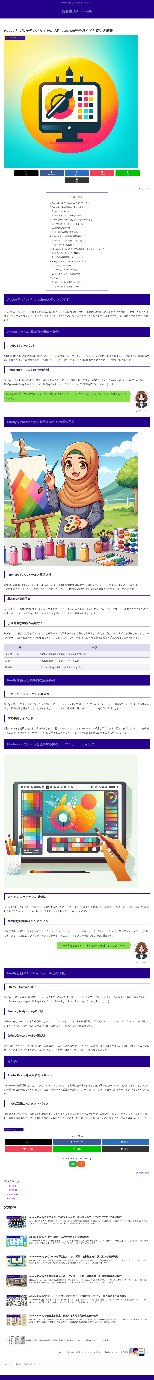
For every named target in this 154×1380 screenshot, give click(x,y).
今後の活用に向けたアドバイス (67, 280)
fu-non (12, 1179)
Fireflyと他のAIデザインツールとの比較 (68, 255)
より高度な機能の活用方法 (65, 225)
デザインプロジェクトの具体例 (67, 233)
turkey (12, 1192)
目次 (73, 190)
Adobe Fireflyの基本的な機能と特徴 (67, 200)
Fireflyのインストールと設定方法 (68, 217)
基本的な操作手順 (61, 221)
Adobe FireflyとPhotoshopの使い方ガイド (70, 196)
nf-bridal (13, 1183)
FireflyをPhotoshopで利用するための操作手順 (71, 212)
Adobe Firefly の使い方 (14, 1123)
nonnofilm (14, 1188)
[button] (138, 173)
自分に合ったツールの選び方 (66, 267)
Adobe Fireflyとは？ (62, 204)
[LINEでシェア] (114, 173)
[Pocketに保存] (89, 173)
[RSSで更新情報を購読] (80, 1157)
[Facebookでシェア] (40, 173)
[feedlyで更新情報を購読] (74, 1157)
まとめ (53, 271)
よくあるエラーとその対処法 (66, 246)
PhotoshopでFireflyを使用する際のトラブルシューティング (78, 242)
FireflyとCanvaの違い (63, 259)
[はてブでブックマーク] (64, 173)
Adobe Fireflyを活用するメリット (68, 276)
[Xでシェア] (15, 173)
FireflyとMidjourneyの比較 (65, 263)
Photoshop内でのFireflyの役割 (67, 208)
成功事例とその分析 (62, 238)
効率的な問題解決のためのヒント (68, 250)
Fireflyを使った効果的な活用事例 (65, 229)
